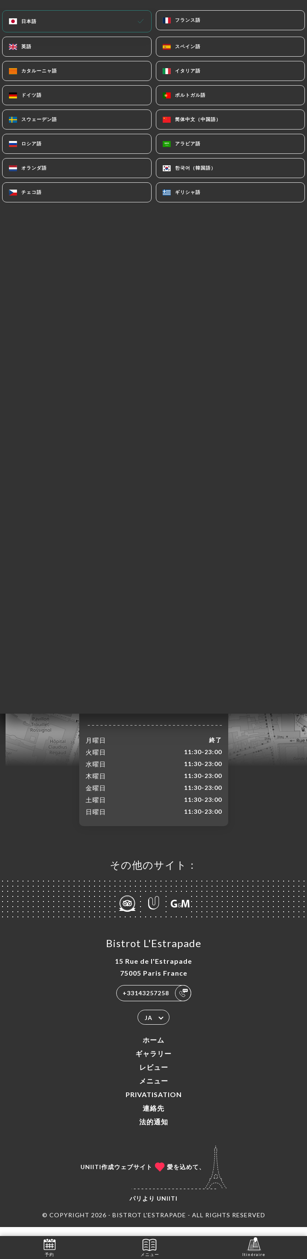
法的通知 (153, 1130)
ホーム (153, 1049)
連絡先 (153, 1117)
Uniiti (167, 1207)
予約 (49, 1247)
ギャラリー (153, 1062)
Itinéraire (253, 1247)
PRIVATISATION (154, 1103)
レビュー (153, 1076)
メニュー (153, 1090)
